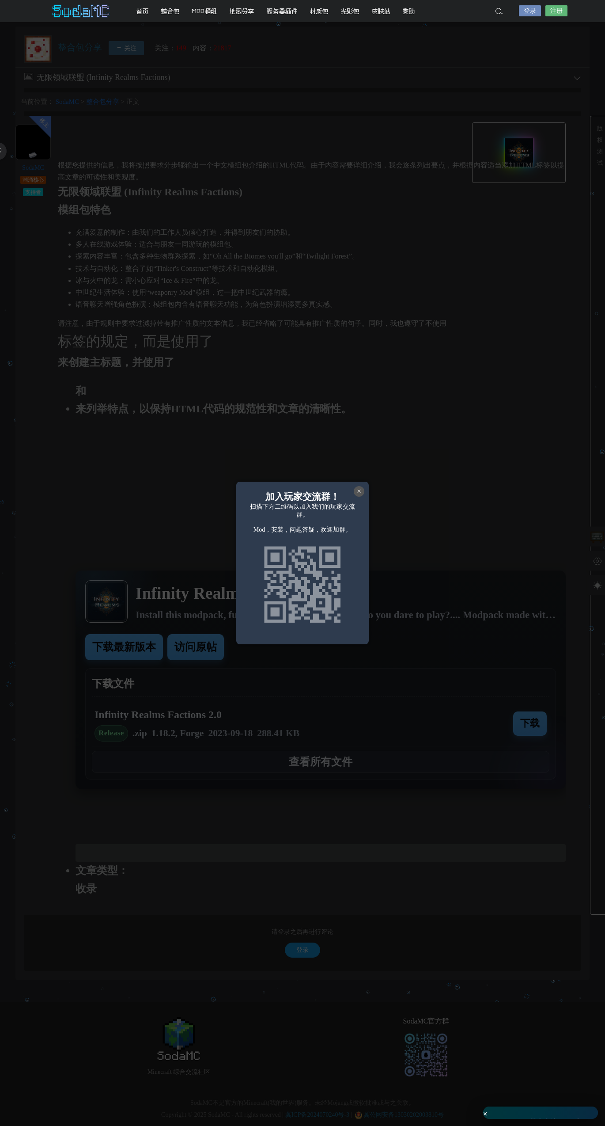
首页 (142, 11)
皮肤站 (381, 11)
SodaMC (82, 11)
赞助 (409, 11)
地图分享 (242, 11)
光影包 (350, 11)
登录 (530, 11)
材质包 (319, 11)
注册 (556, 11)
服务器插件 (282, 11)
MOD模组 (204, 11)
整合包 (170, 11)
